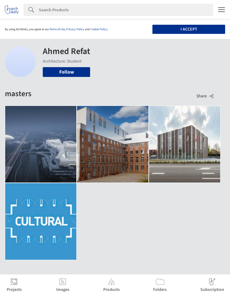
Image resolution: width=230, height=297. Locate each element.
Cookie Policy (99, 29)
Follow (66, 72)
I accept (189, 29)
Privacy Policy (75, 29)
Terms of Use (57, 29)
